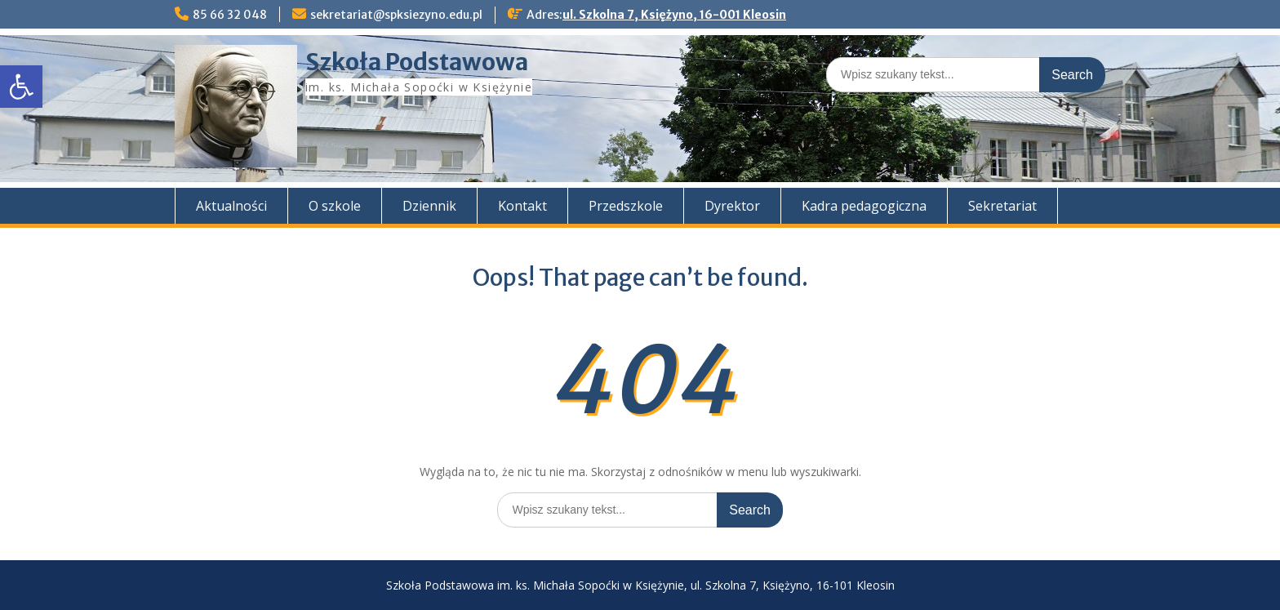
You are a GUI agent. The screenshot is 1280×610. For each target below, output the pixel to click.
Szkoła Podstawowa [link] (416, 62)
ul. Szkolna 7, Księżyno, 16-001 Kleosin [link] (674, 14)
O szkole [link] (335, 206)
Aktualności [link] (231, 206)
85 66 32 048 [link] (230, 14)
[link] (21, 86)
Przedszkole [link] (626, 206)
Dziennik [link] (429, 206)
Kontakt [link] (522, 206)
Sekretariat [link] (1002, 206)
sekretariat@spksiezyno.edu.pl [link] (396, 14)
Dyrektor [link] (732, 206)
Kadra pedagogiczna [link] (864, 206)
